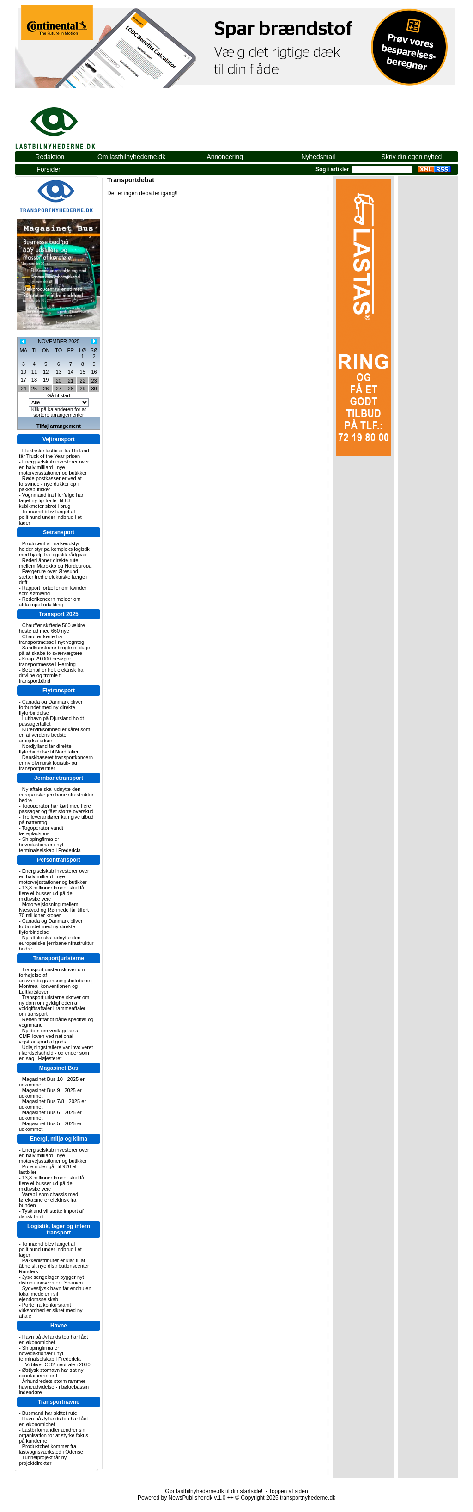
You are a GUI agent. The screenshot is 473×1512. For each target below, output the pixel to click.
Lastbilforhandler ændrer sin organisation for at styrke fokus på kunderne (53, 1435)
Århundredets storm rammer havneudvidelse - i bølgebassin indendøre (54, 1386)
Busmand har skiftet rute (49, 1413)
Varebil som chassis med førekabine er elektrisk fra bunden (48, 1199)
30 (94, 388)
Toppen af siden (288, 1491)
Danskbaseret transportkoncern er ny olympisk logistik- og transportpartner (56, 762)
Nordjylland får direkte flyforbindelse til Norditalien (49, 748)
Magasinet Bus (59, 1068)
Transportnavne (58, 1402)
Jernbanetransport (58, 778)
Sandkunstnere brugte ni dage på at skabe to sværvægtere (54, 650)
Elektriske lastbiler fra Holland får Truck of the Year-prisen (54, 453)
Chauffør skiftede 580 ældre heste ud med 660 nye (52, 628)
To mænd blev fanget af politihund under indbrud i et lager (50, 517)
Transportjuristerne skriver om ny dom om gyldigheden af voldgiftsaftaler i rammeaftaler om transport (54, 1005)
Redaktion (49, 156)
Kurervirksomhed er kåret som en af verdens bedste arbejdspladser (54, 735)
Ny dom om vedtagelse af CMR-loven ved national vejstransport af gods (49, 1036)
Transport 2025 (58, 614)
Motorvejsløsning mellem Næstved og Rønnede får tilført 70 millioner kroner (54, 909)
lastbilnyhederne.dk (65, 123)
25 (34, 388)
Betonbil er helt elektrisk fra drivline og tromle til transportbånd (51, 675)
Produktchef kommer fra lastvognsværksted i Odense (51, 1449)
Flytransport (58, 690)
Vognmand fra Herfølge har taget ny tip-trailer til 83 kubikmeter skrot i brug (51, 500)
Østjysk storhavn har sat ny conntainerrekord (51, 1372)
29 (82, 388)
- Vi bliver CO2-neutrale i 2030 (56, 1364)
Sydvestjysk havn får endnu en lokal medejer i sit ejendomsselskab (55, 1293)
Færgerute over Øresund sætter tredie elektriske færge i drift (53, 576)
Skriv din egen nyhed (412, 156)
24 (23, 388)
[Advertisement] (290, 128)
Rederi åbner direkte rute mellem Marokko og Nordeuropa (55, 562)
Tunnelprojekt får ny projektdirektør (43, 1460)
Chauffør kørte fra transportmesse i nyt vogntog (51, 639)
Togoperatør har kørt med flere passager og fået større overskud (56, 808)
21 (70, 380)
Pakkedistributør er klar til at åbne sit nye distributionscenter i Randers (55, 1266)
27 (58, 388)
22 (82, 380)
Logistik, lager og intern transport (58, 1229)
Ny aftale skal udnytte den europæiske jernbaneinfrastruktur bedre (56, 794)
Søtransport (58, 532)
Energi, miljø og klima (58, 1139)
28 (70, 388)
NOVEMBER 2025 (58, 341)
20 (58, 380)
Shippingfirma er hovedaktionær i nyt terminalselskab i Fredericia (50, 844)
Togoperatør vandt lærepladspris (41, 830)
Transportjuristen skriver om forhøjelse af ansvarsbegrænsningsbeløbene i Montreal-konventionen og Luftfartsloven (56, 980)
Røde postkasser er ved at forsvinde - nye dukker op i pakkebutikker (50, 483)
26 (46, 388)
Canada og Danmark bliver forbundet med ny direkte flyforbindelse (51, 707)
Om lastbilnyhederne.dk (131, 156)
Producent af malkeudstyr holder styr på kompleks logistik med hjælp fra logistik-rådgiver (54, 549)
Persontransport (58, 860)
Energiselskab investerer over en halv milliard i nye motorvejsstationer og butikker (54, 467)
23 (94, 380)
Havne (58, 1325)
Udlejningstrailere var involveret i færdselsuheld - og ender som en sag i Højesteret (56, 1052)
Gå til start (58, 395)
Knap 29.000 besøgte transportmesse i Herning (47, 661)
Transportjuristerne (58, 958)
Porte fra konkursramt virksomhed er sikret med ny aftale (51, 1310)
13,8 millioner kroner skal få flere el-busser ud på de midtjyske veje (51, 893)
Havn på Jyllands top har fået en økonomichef (53, 1339)
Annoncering (224, 156)
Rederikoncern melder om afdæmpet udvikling (49, 601)
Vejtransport (58, 439)
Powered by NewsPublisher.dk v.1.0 (182, 1497)
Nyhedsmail (318, 156)
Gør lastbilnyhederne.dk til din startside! (213, 1491)
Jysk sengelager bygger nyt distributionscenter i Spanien (51, 1279)
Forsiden (48, 169)
